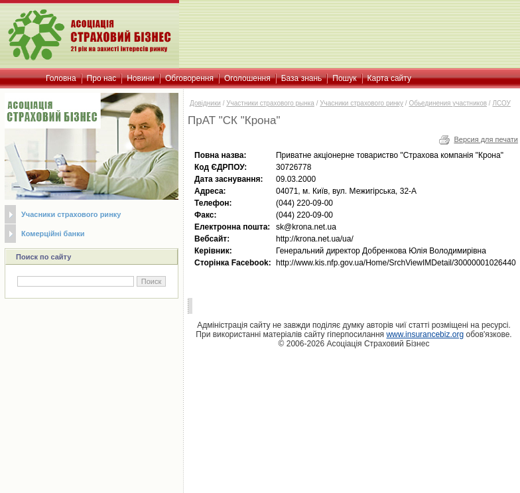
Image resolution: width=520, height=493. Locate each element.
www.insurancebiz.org (425, 334)
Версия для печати (486, 139)
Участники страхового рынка (270, 103)
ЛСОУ (501, 103)
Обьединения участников (448, 103)
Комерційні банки (52, 234)
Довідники (205, 103)
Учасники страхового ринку (71, 214)
